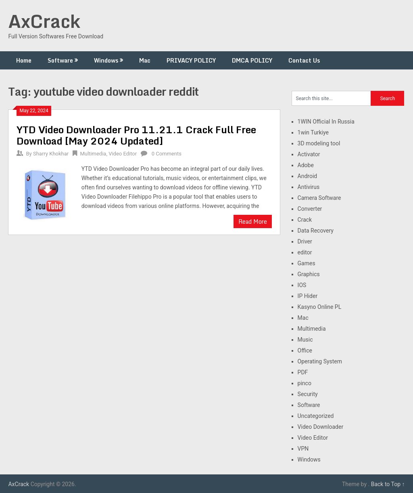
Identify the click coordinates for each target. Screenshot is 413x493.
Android (307, 176)
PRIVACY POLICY (191, 60)
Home (23, 60)
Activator (309, 154)
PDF (303, 372)
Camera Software (319, 198)
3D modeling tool (319, 143)
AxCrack (44, 21)
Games (306, 263)
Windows (106, 60)
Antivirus (309, 187)
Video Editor (122, 154)
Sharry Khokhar (51, 154)
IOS (302, 285)
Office (305, 350)
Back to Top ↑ (388, 484)
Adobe (306, 165)
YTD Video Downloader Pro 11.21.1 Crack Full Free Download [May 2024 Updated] (136, 135)
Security (308, 394)
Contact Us (304, 60)
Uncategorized (316, 416)
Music (305, 339)
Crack (305, 219)
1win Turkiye (313, 132)
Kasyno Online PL (320, 307)
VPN (303, 448)
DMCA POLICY (252, 60)
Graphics (309, 274)
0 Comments (166, 154)
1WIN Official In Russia (326, 121)
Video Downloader (321, 427)
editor (305, 252)
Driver (305, 241)
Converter (310, 209)
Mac (144, 60)
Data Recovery (316, 230)
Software (60, 60)
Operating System (320, 361)
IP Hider (308, 296)
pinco (304, 383)
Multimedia (93, 154)
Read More (252, 221)
